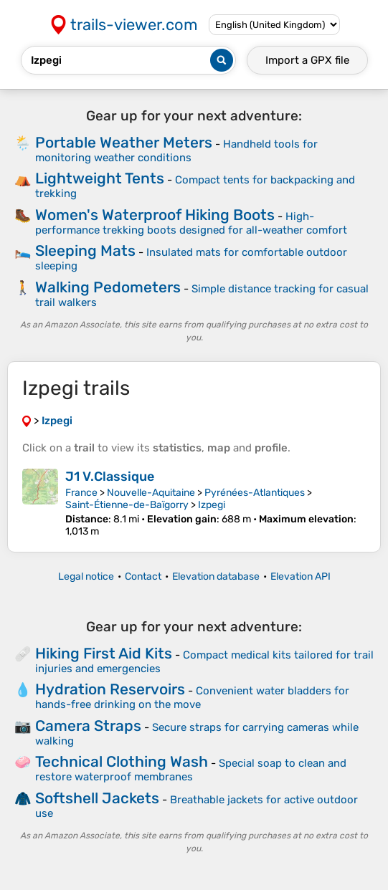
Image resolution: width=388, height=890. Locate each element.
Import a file (307, 60)
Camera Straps (88, 726)
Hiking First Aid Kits (103, 653)
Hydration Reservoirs (110, 689)
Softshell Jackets (97, 798)
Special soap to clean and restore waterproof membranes (190, 770)
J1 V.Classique (109, 476)
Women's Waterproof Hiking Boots (155, 215)
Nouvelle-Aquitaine (151, 493)
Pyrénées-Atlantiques (254, 493)
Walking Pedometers (108, 287)
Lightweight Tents (99, 178)
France (81, 493)
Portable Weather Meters (123, 142)
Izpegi (211, 505)
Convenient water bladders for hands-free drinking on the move (192, 697)
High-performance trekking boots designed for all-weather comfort (191, 223)
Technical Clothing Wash (121, 761)
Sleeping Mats (85, 250)
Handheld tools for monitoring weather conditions (176, 151)
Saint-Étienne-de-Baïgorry (127, 505)
